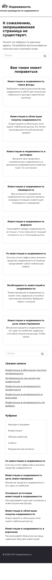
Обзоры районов (17, 436)
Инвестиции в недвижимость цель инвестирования (26, 322)
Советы (12, 443)
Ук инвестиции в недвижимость (26, 253)
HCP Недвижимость (16, 6)
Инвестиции (15, 430)
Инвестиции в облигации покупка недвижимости (26, 118)
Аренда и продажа (18, 424)
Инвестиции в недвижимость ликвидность (26, 188)
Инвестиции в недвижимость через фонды (26, 83)
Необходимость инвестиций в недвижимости (26, 287)
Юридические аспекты (21, 449)
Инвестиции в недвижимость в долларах (26, 153)
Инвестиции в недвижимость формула (26, 223)
